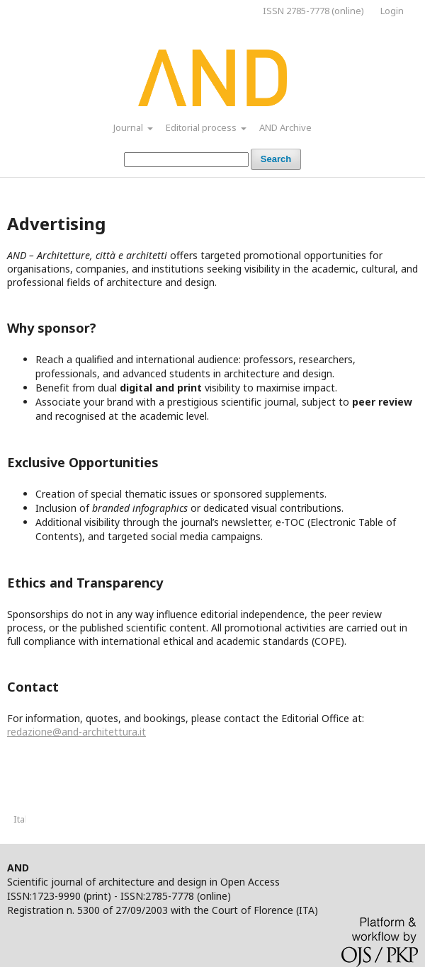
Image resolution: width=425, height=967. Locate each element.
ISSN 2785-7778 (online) (313, 10)
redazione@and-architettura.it (76, 731)
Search (276, 159)
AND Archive (285, 127)
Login (392, 10)
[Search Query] (186, 159)
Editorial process (202, 127)
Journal (129, 127)
